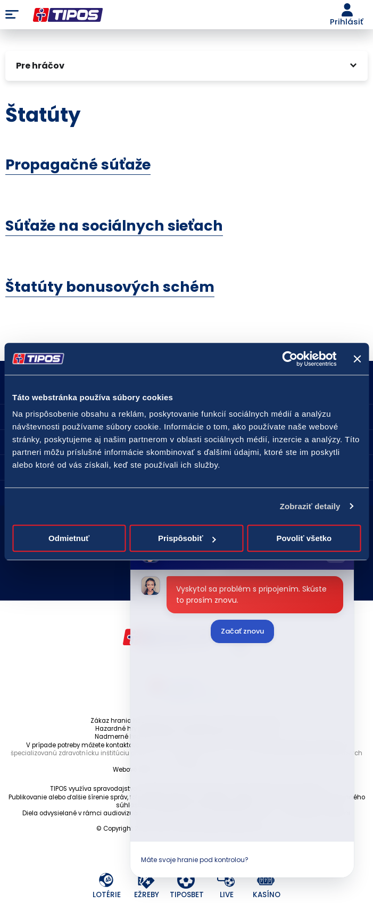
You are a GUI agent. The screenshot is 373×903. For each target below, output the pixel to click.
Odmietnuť (68, 538)
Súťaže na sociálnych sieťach (114, 225)
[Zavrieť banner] (357, 358)
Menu (12, 15)
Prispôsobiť (187, 538)
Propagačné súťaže (78, 164)
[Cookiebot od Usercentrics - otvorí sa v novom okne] (290, 359)
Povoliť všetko (303, 538)
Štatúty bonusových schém (109, 287)
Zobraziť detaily (310, 506)
